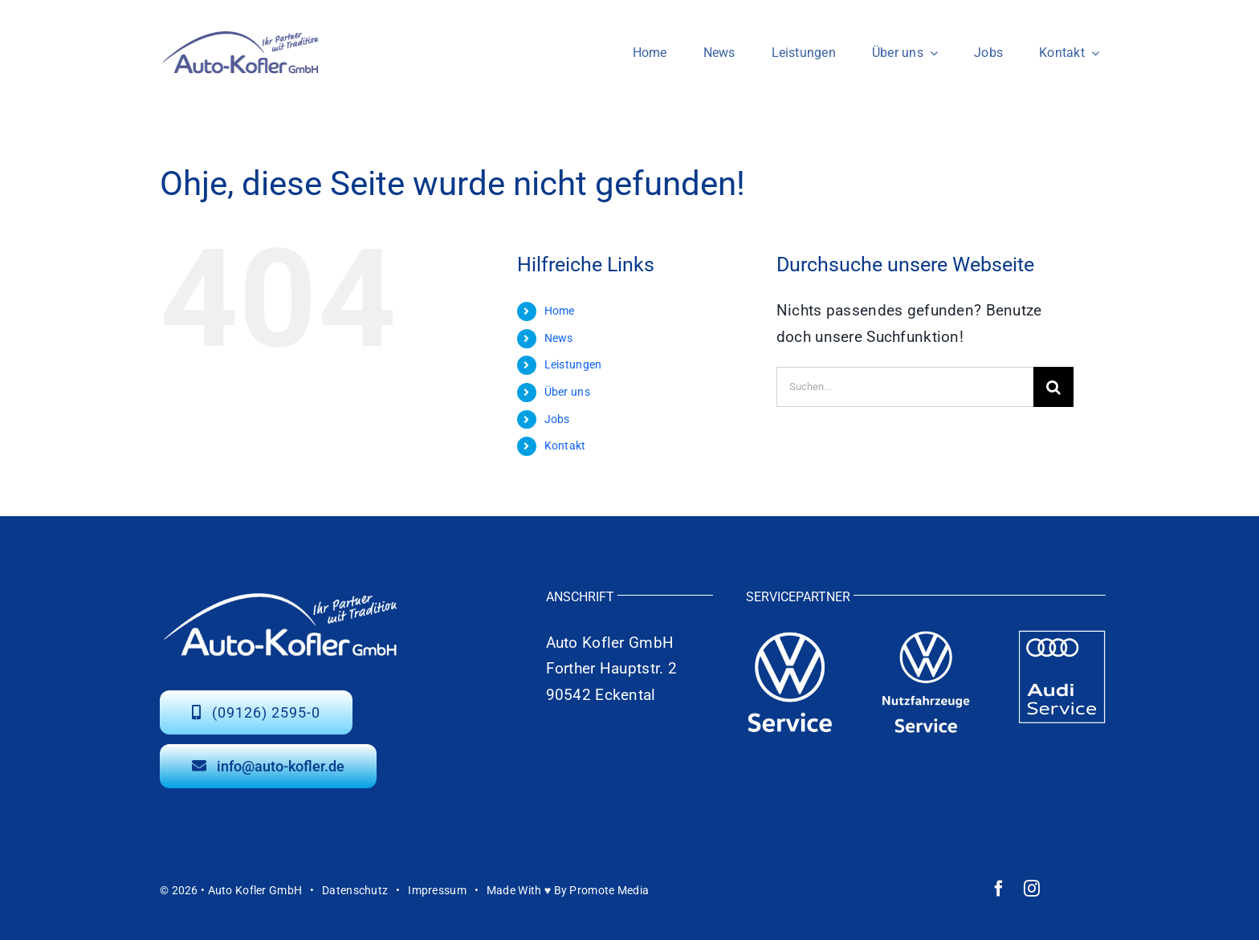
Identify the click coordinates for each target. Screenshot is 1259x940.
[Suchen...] (904, 387)
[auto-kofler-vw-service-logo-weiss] (790, 638)
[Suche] (1053, 387)
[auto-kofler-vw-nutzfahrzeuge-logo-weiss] (926, 638)
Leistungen (573, 364)
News (558, 338)
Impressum (437, 890)
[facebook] (999, 889)
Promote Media (609, 890)
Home (559, 310)
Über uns (567, 391)
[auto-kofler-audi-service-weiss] (1062, 638)
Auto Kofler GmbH (255, 890)
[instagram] (1032, 889)
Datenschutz (355, 890)
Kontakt (565, 445)
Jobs (557, 419)
